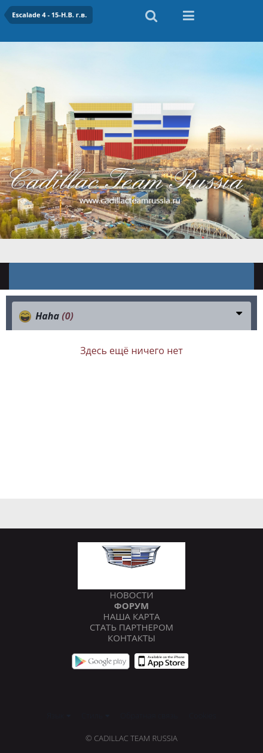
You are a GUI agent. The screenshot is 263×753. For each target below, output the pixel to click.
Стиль (95, 715)
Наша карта (131, 616)
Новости (131, 595)
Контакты (131, 638)
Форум (131, 605)
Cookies (202, 715)
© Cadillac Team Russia (131, 738)
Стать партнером (131, 627)
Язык (58, 715)
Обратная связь (149, 715)
